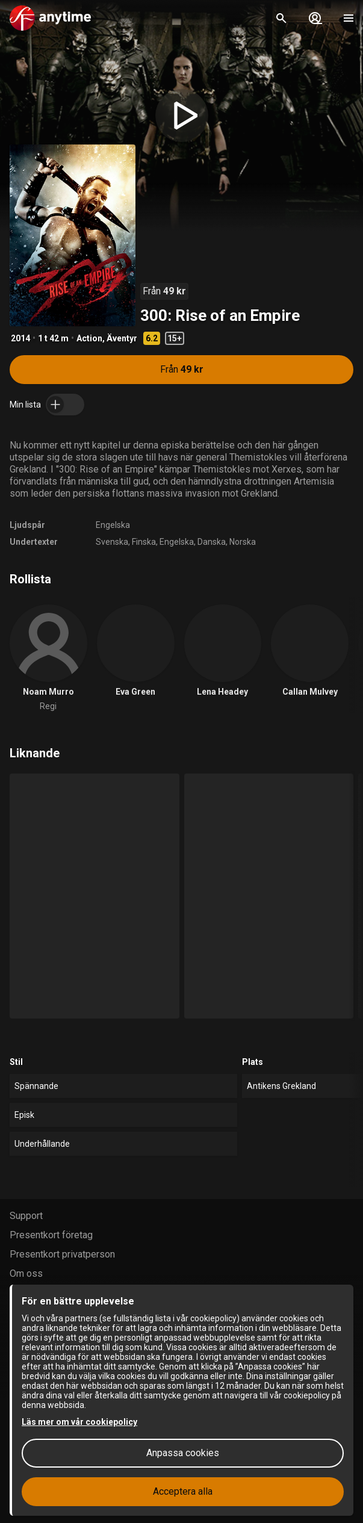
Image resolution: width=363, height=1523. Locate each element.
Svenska (112, 542)
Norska (242, 542)
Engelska (113, 525)
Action (89, 338)
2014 (20, 338)
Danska (211, 542)
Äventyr (122, 338)
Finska (144, 542)
